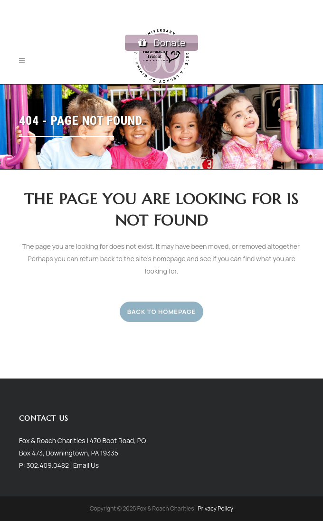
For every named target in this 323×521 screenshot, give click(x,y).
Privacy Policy (215, 508)
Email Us (86, 464)
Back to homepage (161, 311)
